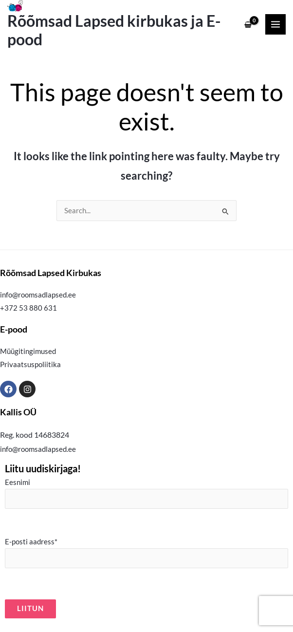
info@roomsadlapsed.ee (38, 295)
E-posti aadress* (146, 553)
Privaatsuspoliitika (30, 364)
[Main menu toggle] (275, 24)
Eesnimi (146, 493)
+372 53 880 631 (28, 308)
